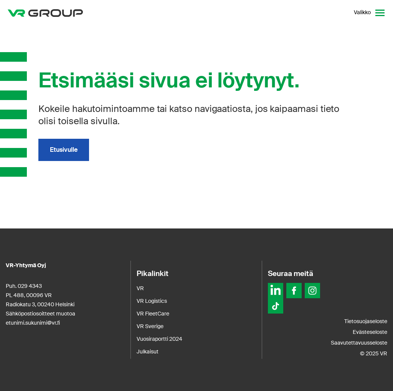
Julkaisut (148, 351)
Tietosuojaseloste (365, 321)
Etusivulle (64, 150)
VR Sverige (150, 326)
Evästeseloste (370, 332)
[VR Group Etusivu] (45, 12)
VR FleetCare (153, 313)
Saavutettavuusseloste (359, 342)
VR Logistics (152, 300)
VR (140, 288)
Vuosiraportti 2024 (159, 338)
